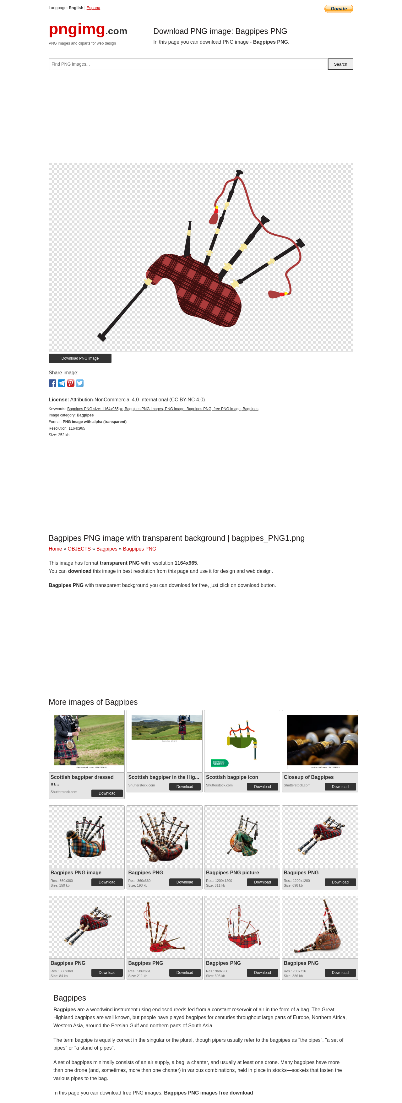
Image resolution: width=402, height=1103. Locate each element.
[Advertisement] (201, 119)
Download (107, 793)
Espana (93, 7)
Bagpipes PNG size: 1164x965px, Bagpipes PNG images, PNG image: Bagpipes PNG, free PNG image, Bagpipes (162, 409)
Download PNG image (80, 358)
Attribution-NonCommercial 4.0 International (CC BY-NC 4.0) (137, 399)
